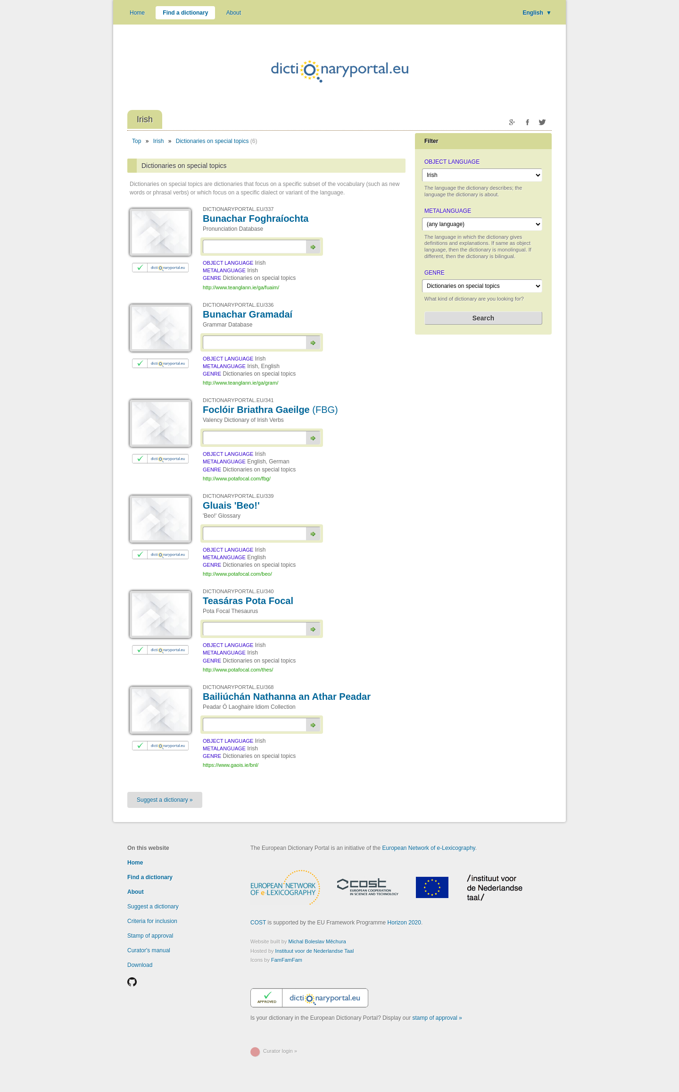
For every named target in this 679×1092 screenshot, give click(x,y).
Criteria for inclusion (152, 921)
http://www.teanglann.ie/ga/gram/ (240, 383)
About (233, 12)
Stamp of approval (150, 935)
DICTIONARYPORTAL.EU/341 (238, 400)
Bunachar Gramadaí (247, 314)
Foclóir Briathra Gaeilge (270, 409)
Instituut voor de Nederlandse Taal (314, 951)
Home (137, 12)
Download (139, 965)
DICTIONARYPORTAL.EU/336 (238, 305)
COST (258, 922)
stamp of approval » (437, 1018)
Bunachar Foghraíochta (255, 218)
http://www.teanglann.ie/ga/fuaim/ (241, 287)
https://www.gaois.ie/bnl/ (230, 765)
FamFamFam (286, 960)
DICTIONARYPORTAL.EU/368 (238, 687)
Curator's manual (148, 950)
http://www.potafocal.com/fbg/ (237, 478)
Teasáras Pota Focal (248, 601)
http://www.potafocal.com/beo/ (237, 574)
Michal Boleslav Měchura (317, 941)
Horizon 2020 (404, 922)
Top (136, 141)
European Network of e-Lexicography (428, 848)
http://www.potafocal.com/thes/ (238, 669)
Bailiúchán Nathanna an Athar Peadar (287, 696)
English (537, 12)
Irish (158, 141)
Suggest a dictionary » (165, 800)
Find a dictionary (185, 12)
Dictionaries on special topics (212, 141)
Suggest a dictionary (153, 906)
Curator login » (280, 1051)
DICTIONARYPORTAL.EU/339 (238, 496)
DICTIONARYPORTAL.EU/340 (238, 591)
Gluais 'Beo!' (231, 505)
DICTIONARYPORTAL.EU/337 (238, 209)
